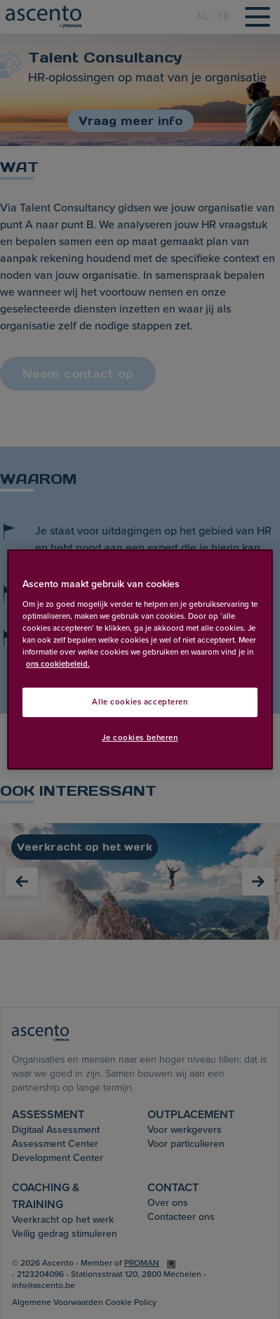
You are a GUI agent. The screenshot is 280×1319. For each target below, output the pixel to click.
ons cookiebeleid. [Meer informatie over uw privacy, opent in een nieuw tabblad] (58, 664)
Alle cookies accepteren (139, 702)
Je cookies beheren (140, 737)
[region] (140, 659)
